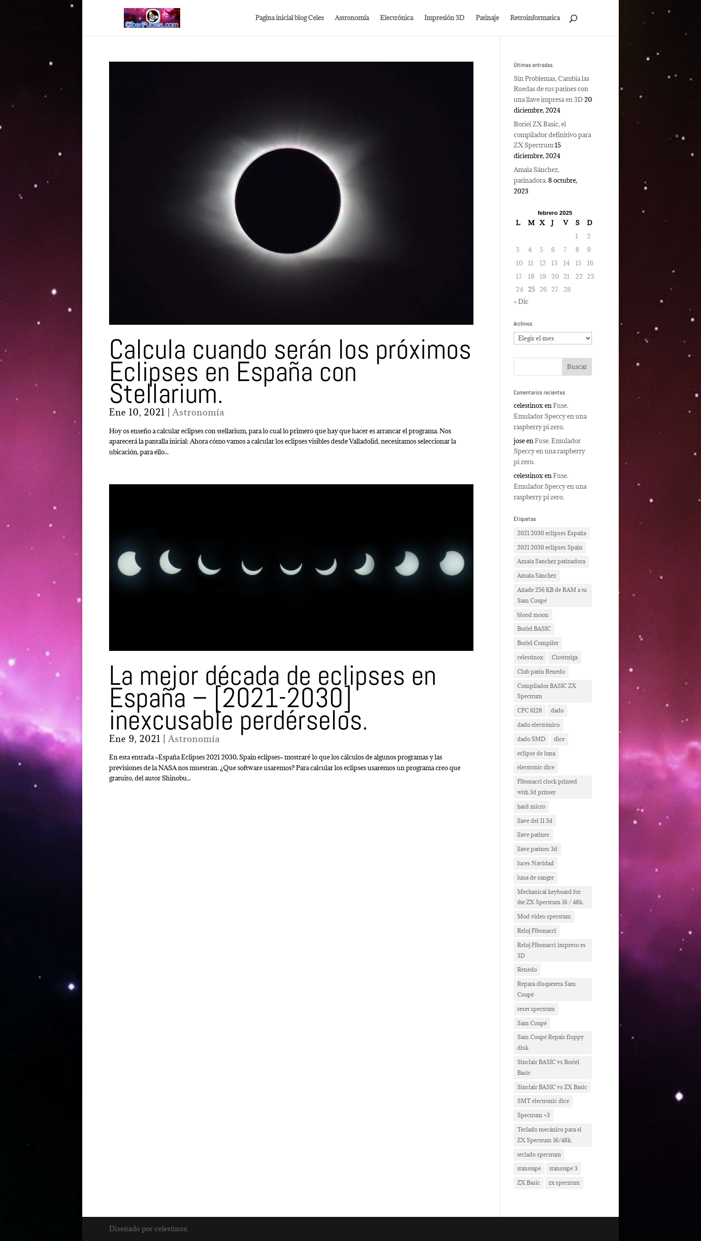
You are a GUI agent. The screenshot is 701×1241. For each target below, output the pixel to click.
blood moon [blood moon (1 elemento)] (533, 614)
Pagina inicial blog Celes (289, 18)
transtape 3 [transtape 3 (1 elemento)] (563, 1168)
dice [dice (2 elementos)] (559, 738)
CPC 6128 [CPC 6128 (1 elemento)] (529, 710)
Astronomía (352, 18)
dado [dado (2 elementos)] (557, 710)
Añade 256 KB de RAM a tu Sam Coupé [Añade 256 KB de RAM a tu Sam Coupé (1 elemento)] (552, 595)
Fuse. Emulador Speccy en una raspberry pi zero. (550, 416)
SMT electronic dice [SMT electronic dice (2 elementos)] (543, 1100)
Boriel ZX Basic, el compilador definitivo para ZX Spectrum (552, 135)
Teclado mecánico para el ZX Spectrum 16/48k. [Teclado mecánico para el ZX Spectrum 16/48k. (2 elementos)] (549, 1135)
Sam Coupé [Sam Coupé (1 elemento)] (532, 1023)
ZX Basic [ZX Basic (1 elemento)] (528, 1182)
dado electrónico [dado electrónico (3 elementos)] (538, 724)
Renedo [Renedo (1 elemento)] (527, 969)
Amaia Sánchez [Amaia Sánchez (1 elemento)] (536, 575)
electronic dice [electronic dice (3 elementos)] (535, 767)
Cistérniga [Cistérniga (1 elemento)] (565, 657)
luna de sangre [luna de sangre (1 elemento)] (535, 877)
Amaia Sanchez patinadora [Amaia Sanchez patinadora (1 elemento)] (551, 561)
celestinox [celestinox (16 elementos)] (530, 657)
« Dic (521, 301)
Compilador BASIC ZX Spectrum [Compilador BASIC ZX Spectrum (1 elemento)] (546, 691)
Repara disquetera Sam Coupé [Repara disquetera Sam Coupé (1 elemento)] (546, 989)
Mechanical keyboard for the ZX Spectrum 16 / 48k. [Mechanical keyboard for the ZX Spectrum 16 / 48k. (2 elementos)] (550, 897)
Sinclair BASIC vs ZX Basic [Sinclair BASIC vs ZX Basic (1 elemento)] (552, 1086)
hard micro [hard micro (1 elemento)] (531, 806)
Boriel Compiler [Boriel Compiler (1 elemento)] (537, 642)
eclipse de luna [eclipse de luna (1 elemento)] (536, 753)
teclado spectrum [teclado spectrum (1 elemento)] (539, 1154)
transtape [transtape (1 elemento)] (529, 1168)
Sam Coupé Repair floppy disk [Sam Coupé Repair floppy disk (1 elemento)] (550, 1042)
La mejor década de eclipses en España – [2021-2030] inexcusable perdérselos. (272, 698)
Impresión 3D (444, 18)
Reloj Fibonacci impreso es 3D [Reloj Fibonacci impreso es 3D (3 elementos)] (551, 950)
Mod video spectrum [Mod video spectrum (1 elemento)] (544, 916)
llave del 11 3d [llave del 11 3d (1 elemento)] (535, 820)
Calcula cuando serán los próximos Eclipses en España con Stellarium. (290, 371)
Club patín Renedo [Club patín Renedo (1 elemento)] (541, 671)
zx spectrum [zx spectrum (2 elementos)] (564, 1182)
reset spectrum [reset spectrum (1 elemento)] (536, 1008)
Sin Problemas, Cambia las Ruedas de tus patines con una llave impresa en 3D (551, 89)
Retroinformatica (535, 18)
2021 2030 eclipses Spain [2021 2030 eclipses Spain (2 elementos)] (550, 547)
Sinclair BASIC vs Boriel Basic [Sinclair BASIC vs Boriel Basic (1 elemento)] (548, 1067)
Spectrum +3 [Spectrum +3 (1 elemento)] (533, 1115)
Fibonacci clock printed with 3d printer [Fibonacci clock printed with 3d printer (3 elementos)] (547, 787)
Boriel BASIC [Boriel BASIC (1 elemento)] (534, 628)
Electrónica (396, 18)
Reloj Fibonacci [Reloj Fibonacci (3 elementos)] (536, 930)
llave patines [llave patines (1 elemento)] (533, 834)
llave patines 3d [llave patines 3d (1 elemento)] (537, 848)
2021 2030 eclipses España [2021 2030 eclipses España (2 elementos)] (551, 533)
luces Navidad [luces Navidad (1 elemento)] (535, 863)
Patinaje (487, 18)
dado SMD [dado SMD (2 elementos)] (531, 738)
